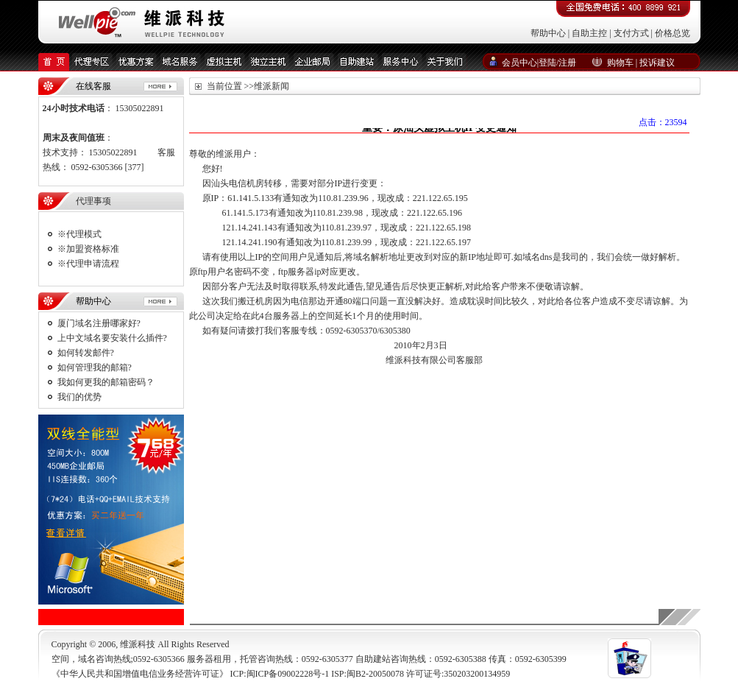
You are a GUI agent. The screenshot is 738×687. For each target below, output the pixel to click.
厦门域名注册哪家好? (99, 323)
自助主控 (589, 33)
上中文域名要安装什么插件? (112, 338)
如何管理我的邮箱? (94, 367)
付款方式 (336, 617)
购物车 (620, 62)
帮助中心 (548, 33)
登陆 (547, 62)
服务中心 (419, 617)
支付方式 (631, 33)
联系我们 (294, 617)
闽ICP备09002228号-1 (288, 674)
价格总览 (672, 33)
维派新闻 (253, 617)
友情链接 (377, 617)
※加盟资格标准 (88, 249)
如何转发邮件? (85, 353)
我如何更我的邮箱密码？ (106, 382)
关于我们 (212, 617)
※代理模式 (79, 234)
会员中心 (519, 62)
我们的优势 (79, 397)
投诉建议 (657, 62)
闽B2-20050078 (375, 674)
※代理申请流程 (88, 263)
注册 (567, 62)
